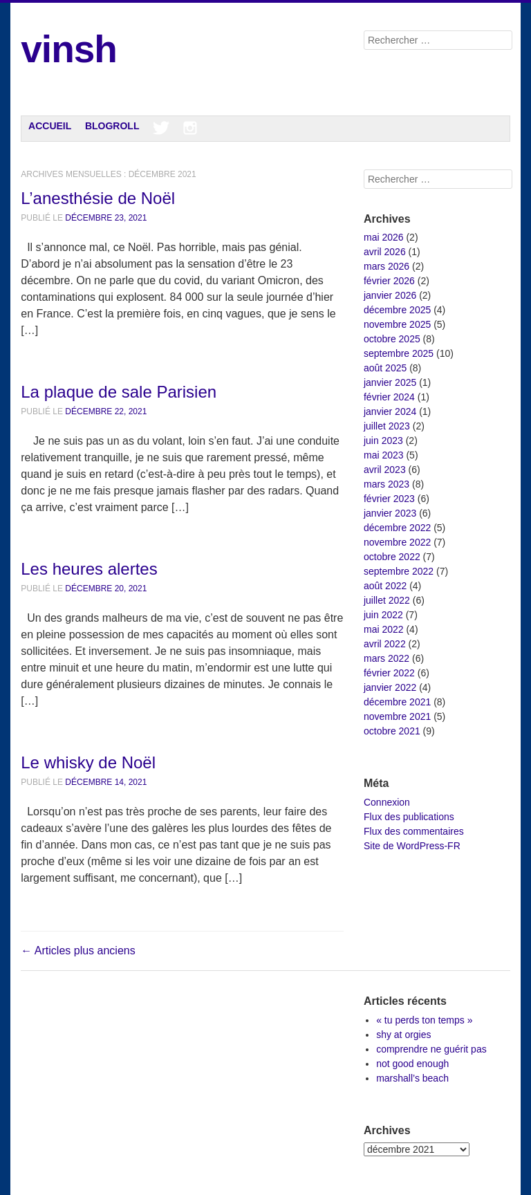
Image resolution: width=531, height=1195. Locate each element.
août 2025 (385, 367)
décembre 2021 (397, 701)
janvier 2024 (390, 411)
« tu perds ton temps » (424, 1020)
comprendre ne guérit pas (431, 1049)
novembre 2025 (397, 324)
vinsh (69, 49)
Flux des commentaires (414, 831)
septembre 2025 (399, 353)
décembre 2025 (397, 309)
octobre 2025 (392, 338)
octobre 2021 (392, 731)
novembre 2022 (397, 542)
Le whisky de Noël (88, 762)
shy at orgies (403, 1034)
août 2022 (385, 585)
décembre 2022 (397, 527)
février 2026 (389, 280)
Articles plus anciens (78, 950)
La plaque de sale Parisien (118, 391)
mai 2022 (384, 629)
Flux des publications (409, 816)
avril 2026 (385, 251)
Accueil (49, 125)
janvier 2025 (390, 382)
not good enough (412, 1063)
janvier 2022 (390, 687)
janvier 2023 (390, 513)
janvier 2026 (390, 295)
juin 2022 (383, 614)
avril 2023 (385, 469)
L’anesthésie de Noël (98, 198)
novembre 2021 (397, 716)
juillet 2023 (387, 426)
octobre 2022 (392, 556)
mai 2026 (384, 237)
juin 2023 (383, 440)
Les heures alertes (89, 568)
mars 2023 (386, 484)
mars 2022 (386, 658)
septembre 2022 (399, 571)
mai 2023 (384, 455)
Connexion (387, 802)
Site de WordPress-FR (412, 845)
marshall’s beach (412, 1078)
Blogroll (112, 125)
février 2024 (389, 396)
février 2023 (389, 498)
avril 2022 (385, 643)
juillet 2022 (387, 600)
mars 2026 (386, 266)
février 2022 (389, 672)
